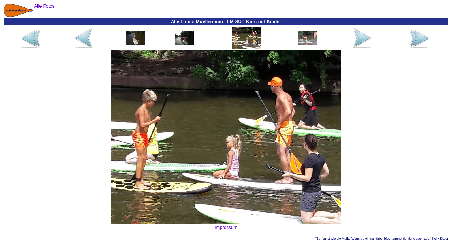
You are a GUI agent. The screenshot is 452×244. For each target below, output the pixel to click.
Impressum (225, 227)
